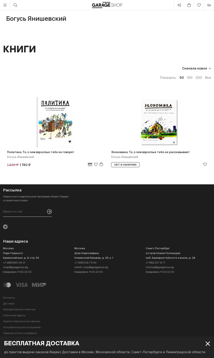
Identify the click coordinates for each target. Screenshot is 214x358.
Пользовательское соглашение (22, 327)
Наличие (79, 68)
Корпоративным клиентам (19, 309)
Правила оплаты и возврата (20, 333)
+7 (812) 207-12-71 (155, 262)
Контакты (9, 297)
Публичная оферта (14, 315)
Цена (7, 68)
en (209, 5)
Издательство (33, 68)
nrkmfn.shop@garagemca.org (91, 267)
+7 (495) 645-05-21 (14, 262)
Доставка (8, 303)
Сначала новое (194, 68)
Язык (58, 68)
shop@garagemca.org (15, 267)
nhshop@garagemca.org (160, 267)
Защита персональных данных (21, 321)
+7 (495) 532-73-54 (85, 262)
